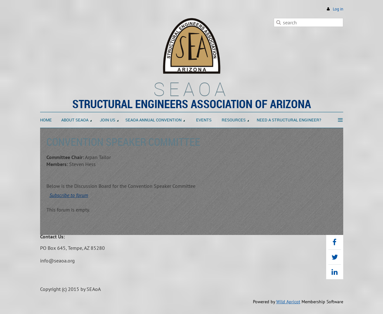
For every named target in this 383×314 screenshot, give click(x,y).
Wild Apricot (288, 302)
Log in (338, 9)
